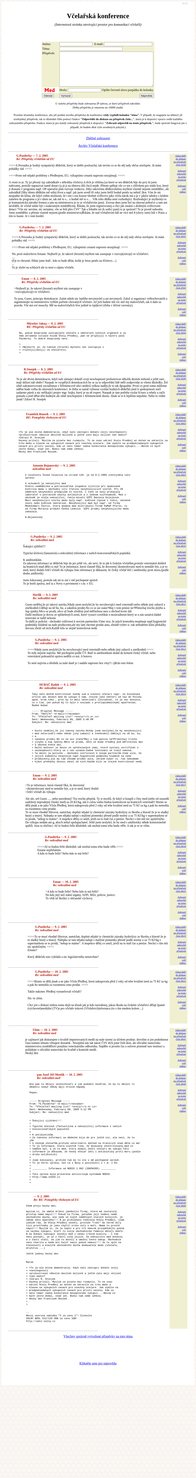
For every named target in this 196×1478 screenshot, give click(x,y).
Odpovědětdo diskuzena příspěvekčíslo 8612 (180, 674)
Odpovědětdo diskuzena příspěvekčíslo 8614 (180, 719)
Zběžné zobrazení (98, 145)
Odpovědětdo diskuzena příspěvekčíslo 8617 (180, 825)
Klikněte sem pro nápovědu (98, 1453)
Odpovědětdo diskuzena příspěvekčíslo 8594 (180, 335)
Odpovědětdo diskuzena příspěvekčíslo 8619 (180, 976)
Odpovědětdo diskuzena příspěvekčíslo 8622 (180, 1021)
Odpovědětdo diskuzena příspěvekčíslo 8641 (180, 1079)
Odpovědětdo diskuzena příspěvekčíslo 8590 (180, 167)
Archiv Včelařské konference (98, 152)
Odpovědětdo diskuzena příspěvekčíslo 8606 (180, 1266)
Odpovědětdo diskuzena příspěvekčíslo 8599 (180, 386)
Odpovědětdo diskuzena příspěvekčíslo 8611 (180, 629)
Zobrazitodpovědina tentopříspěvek (181, 182)
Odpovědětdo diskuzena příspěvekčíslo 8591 (180, 239)
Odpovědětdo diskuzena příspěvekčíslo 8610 (180, 571)
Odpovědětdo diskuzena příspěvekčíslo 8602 (180, 431)
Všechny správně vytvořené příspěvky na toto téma (98, 1426)
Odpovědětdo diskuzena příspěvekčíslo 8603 (180, 489)
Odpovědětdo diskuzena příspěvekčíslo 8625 (180, 931)
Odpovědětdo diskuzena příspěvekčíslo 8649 (180, 1124)
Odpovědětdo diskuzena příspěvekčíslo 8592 (180, 290)
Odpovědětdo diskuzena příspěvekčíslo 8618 (180, 886)
